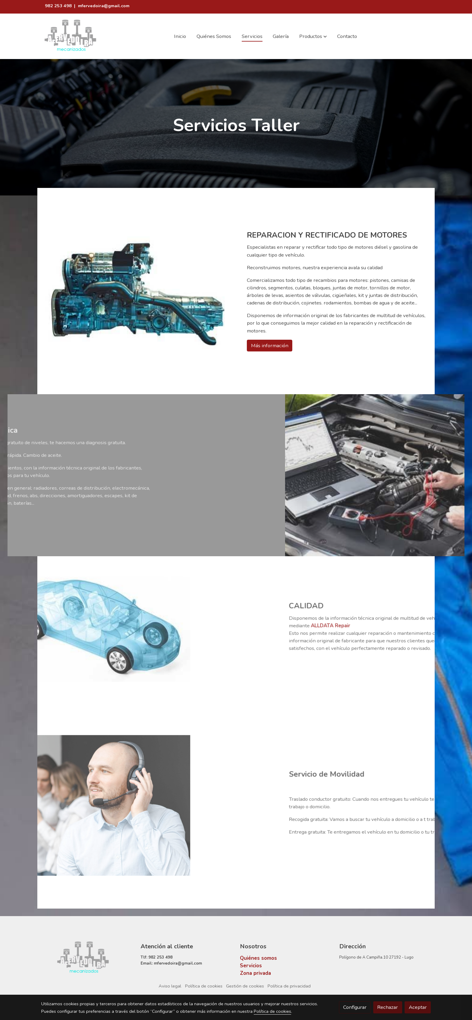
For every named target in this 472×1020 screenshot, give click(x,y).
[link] (71, 36)
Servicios (251, 965)
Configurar (355, 1007)
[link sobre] (87, 958)
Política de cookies (203, 986)
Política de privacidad (289, 986)
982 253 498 (59, 6)
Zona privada (255, 973)
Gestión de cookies (245, 986)
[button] (313, 36)
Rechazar (387, 1007)
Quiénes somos (258, 958)
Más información (269, 345)
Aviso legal (170, 986)
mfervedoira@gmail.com (103, 6)
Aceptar (418, 1007)
